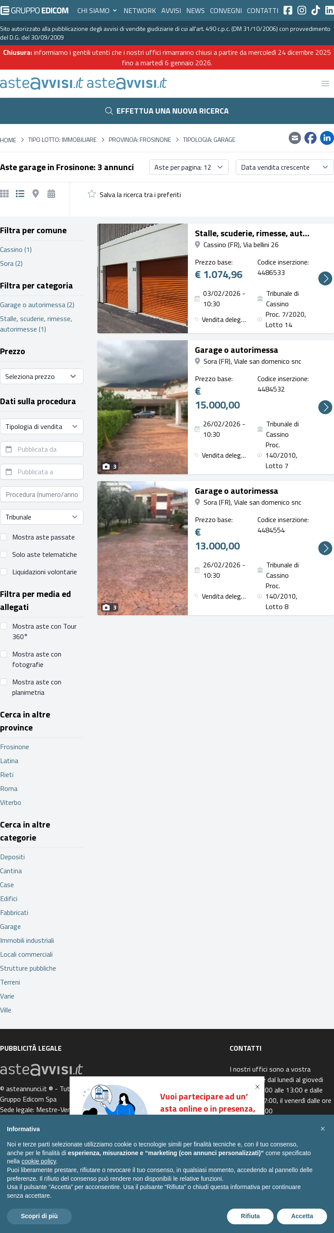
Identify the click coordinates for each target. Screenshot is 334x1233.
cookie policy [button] (38, 1161)
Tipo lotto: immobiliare (62, 139)
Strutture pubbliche (28, 968)
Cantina (11, 870)
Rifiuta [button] (250, 1216)
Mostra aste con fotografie (36, 659)
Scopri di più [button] (39, 1216)
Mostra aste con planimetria (36, 687)
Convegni (226, 10)
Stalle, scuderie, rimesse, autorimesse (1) (36, 323)
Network (140, 10)
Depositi (12, 856)
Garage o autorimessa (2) (37, 304)
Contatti (262, 10)
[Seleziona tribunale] (42, 517)
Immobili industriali (27, 940)
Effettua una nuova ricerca (167, 111)
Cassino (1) (16, 249)
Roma (8, 788)
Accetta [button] (302, 1216)
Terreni (10, 982)
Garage (10, 926)
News (195, 10)
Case (7, 884)
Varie (7, 996)
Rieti (6, 774)
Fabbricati (14, 912)
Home (8, 139)
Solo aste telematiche (44, 554)
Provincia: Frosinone (140, 139)
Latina (9, 760)
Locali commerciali (26, 954)
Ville (5, 1010)
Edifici (8, 898)
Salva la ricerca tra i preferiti (140, 194)
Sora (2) (11, 263)
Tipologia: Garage (209, 139)
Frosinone (14, 746)
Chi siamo (97, 10)
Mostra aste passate (43, 537)
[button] (259, 1086)
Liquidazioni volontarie (44, 571)
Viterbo (10, 802)
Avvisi (171, 10)
